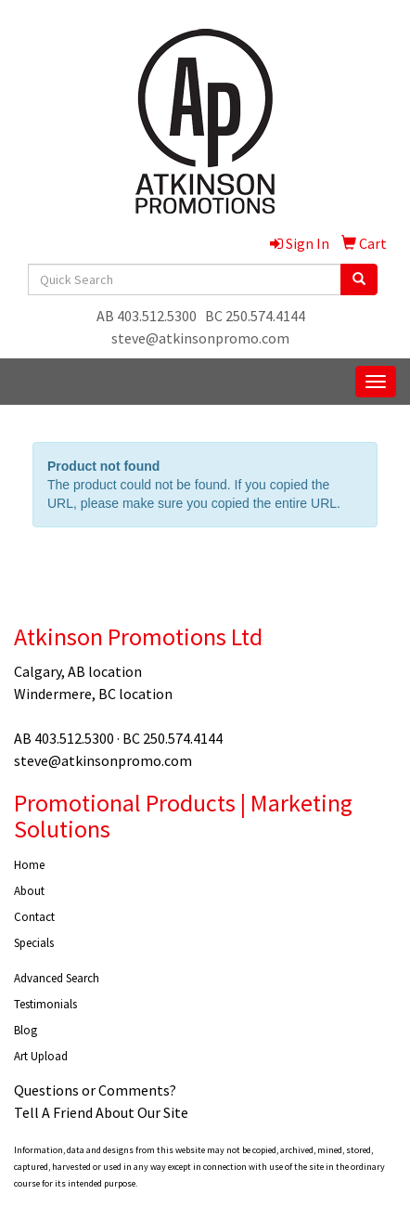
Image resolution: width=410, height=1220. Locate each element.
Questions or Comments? (95, 1090)
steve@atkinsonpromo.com (200, 338)
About (29, 891)
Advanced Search (56, 978)
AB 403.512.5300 (146, 315)
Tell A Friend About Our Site (101, 1112)
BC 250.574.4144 (255, 315)
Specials (34, 943)
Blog (25, 1030)
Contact (34, 917)
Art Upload (41, 1056)
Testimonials (45, 1004)
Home (29, 865)
